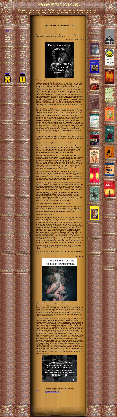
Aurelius (7, 73)
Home (7, 30)
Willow (22, 73)
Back (37, 390)
